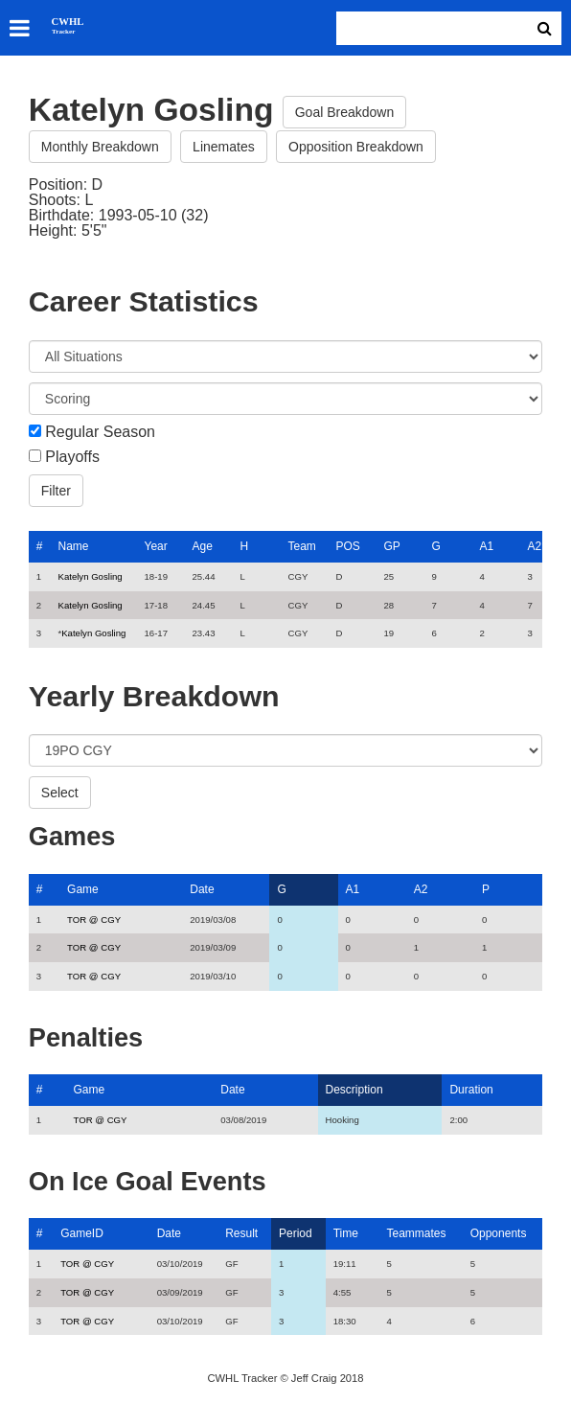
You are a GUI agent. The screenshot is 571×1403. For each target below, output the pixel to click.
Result (241, 1233)
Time (345, 1233)
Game (83, 889)
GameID (81, 1233)
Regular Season (100, 432)
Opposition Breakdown (355, 146)
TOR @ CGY (94, 919)
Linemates (224, 146)
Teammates (416, 1233)
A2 (534, 546)
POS (347, 546)
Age (202, 546)
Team (301, 546)
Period (295, 1233)
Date (202, 889)
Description (354, 1089)
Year (155, 546)
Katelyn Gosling (89, 576)
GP (391, 546)
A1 (486, 546)
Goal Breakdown (345, 112)
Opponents (498, 1233)
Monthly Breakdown (100, 146)
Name (72, 546)
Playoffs (72, 457)
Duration (470, 1089)
